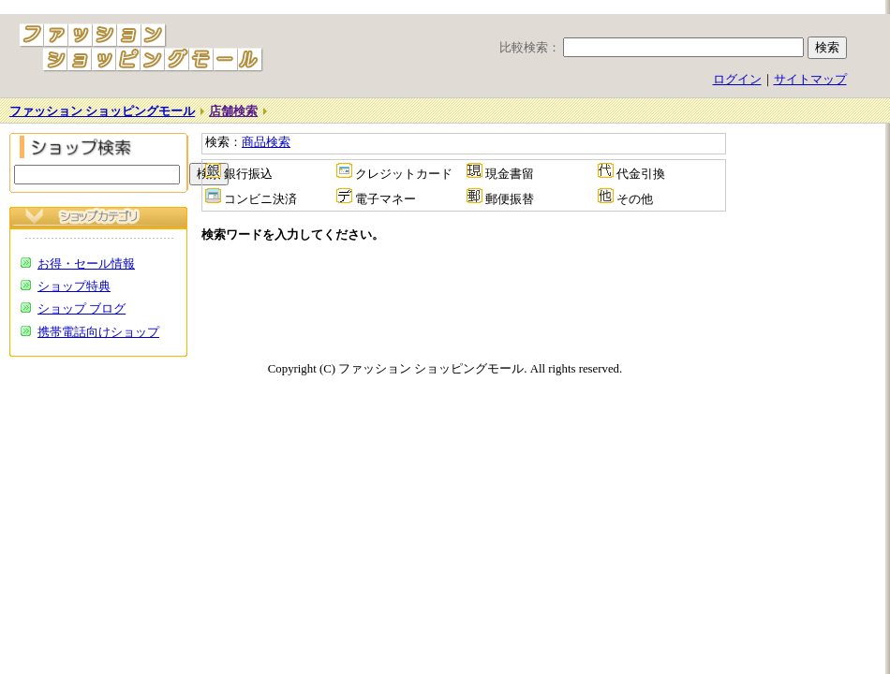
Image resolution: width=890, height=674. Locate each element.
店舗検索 (233, 111)
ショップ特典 (74, 286)
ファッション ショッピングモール (102, 111)
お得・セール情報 (86, 264)
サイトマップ (810, 79)
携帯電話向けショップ (98, 332)
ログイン (737, 79)
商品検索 (266, 142)
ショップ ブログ (81, 308)
